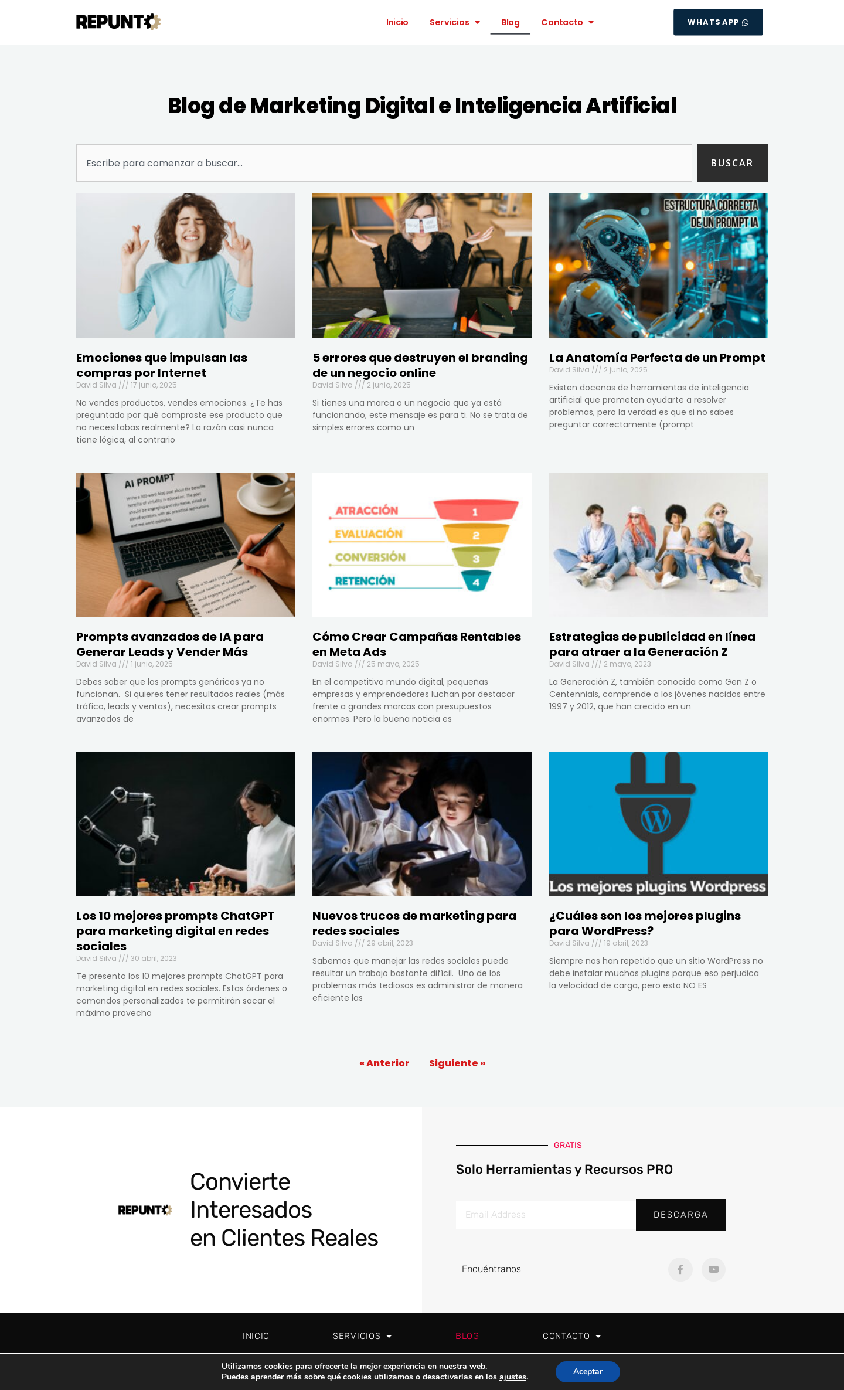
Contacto (567, 22)
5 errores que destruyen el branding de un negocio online (420, 365)
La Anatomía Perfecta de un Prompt (657, 357)
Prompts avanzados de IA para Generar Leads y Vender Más (170, 644)
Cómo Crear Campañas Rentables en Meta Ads (416, 644)
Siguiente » (457, 1063)
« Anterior (384, 1063)
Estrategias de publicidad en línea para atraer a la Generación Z (652, 644)
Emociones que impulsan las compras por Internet (161, 365)
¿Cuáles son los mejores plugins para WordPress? (645, 923)
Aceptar (588, 1371)
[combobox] (384, 163)
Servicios (455, 22)
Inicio (397, 22)
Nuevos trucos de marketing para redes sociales (414, 923)
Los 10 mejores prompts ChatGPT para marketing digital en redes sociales (175, 931)
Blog (510, 22)
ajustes (512, 1377)
